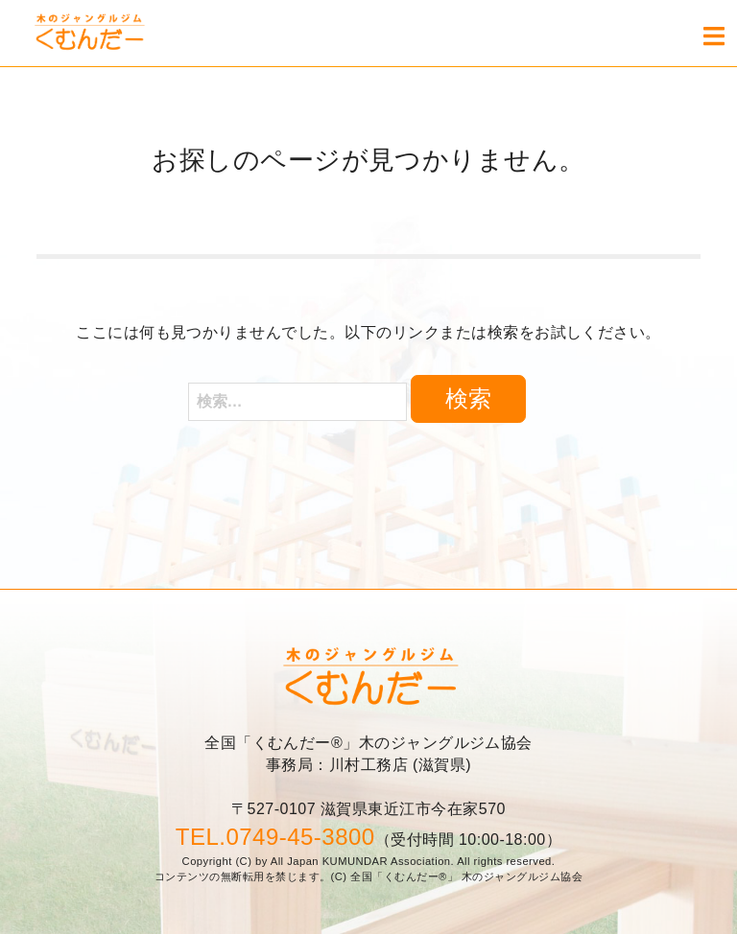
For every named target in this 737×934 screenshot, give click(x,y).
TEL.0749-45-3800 (275, 837)
